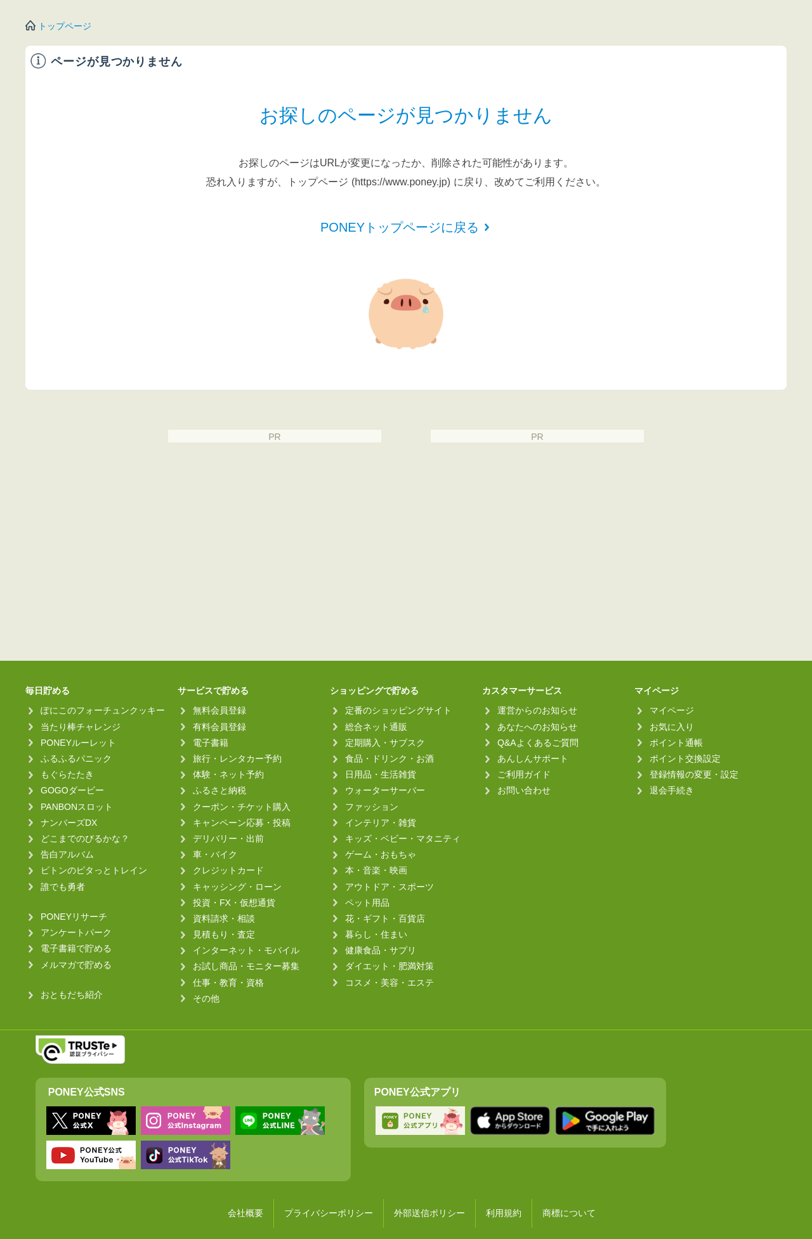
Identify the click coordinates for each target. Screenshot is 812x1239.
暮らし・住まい (376, 934)
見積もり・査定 (224, 934)
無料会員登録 (219, 710)
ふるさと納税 (219, 790)
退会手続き (672, 790)
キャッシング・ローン (237, 887)
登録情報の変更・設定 (694, 774)
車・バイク (215, 854)
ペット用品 (367, 903)
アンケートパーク (76, 932)
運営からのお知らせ (537, 710)
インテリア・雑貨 (380, 823)
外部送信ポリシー (429, 1213)
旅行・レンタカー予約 (237, 758)
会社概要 (245, 1213)
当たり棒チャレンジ (81, 727)
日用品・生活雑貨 (380, 774)
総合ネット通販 (376, 727)
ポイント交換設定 (685, 758)
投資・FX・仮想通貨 (234, 903)
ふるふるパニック (76, 758)
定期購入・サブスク (385, 743)
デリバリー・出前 (228, 838)
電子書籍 (210, 743)
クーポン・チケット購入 (242, 807)
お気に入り (672, 727)
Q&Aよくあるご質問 (538, 743)
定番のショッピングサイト (398, 710)
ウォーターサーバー (385, 790)
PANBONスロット (77, 807)
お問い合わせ (524, 790)
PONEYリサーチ (74, 916)
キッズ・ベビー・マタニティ (403, 838)
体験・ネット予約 (228, 774)
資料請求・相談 (224, 918)
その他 (206, 998)
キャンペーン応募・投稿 (242, 823)
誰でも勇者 (63, 887)
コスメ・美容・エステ (389, 982)
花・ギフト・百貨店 (385, 918)
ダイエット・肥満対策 (389, 966)
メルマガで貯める (76, 965)
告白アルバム (67, 854)
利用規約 (503, 1213)
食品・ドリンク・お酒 (389, 758)
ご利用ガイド (524, 774)
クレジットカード (228, 870)
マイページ (672, 710)
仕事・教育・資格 (228, 982)
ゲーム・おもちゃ (380, 854)
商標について (569, 1213)
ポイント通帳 (676, 743)
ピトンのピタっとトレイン (94, 870)
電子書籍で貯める (76, 948)
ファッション (371, 807)
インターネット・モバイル (246, 950)
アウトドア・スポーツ (389, 887)
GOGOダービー (72, 790)
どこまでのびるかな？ (85, 838)
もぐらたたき (67, 774)
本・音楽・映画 (376, 870)
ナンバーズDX (69, 823)
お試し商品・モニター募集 (246, 966)
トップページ (64, 26)
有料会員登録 (219, 727)
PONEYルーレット (78, 743)
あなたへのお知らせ (537, 727)
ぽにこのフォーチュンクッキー (103, 710)
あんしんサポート (532, 758)
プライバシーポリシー (328, 1213)
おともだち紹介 (72, 995)
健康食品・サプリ (380, 950)
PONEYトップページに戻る (399, 227)
